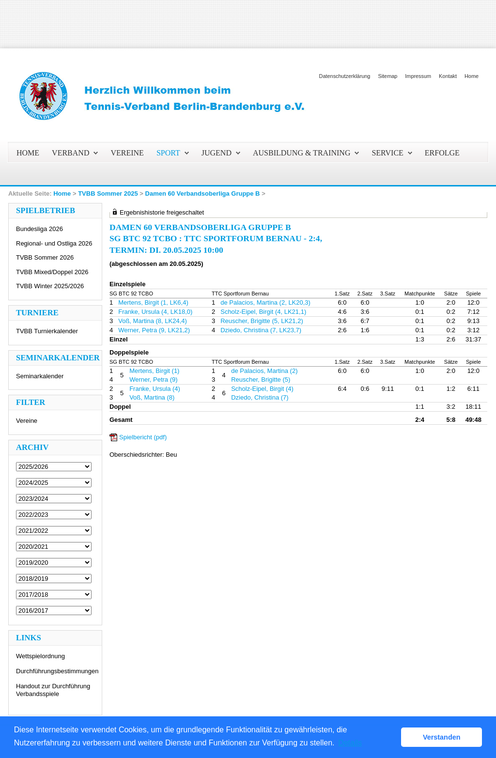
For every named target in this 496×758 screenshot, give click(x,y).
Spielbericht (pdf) (143, 437)
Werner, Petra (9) (153, 379)
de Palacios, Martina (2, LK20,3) (265, 302)
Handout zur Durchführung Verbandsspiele (53, 689)
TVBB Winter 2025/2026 (50, 286)
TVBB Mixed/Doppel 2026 (52, 272)
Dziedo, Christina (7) (260, 397)
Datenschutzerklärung (345, 76)
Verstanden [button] (442, 737)
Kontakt (448, 76)
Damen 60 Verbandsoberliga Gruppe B (202, 193)
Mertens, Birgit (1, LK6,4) (153, 302)
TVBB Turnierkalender (47, 331)
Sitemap (387, 76)
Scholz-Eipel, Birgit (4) (262, 388)
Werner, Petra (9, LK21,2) (154, 330)
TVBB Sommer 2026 (45, 257)
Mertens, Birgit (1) (154, 370)
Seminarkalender (39, 376)
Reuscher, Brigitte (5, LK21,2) (261, 321)
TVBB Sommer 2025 (108, 193)
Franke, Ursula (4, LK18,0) (155, 311)
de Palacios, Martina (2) (264, 370)
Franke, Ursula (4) (154, 388)
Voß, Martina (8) (151, 397)
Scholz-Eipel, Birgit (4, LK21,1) (263, 311)
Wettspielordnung (40, 656)
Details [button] (350, 743)
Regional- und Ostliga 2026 (54, 243)
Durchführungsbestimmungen (57, 671)
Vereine (26, 420)
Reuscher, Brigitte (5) (260, 379)
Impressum (418, 76)
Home (472, 76)
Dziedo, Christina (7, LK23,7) (260, 330)
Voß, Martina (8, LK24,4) (152, 321)
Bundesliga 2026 (39, 228)
